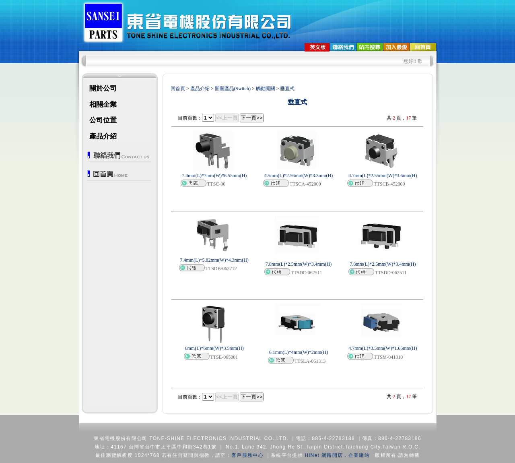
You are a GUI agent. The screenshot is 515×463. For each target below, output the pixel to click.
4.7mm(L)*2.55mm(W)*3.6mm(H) (382, 175)
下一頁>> (252, 118)
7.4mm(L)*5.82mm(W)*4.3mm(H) (214, 260)
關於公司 (103, 88)
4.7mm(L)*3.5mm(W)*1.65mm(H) (382, 348)
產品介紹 (103, 136)
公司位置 (103, 120)
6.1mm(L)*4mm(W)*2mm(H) (298, 352)
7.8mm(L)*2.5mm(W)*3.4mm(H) (299, 264)
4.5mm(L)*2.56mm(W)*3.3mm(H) (298, 175)
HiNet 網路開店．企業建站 (337, 455)
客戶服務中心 (247, 455)
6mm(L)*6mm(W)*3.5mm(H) (214, 348)
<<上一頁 (227, 118)
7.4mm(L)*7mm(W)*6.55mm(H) (214, 175)
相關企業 (103, 104)
